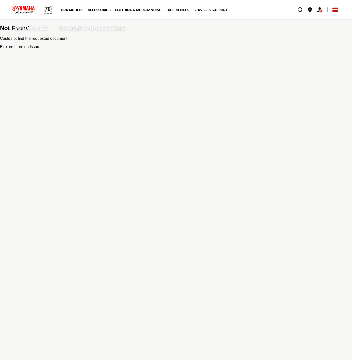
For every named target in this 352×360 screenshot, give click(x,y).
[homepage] (23, 9)
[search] (300, 10)
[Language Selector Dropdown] (335, 10)
